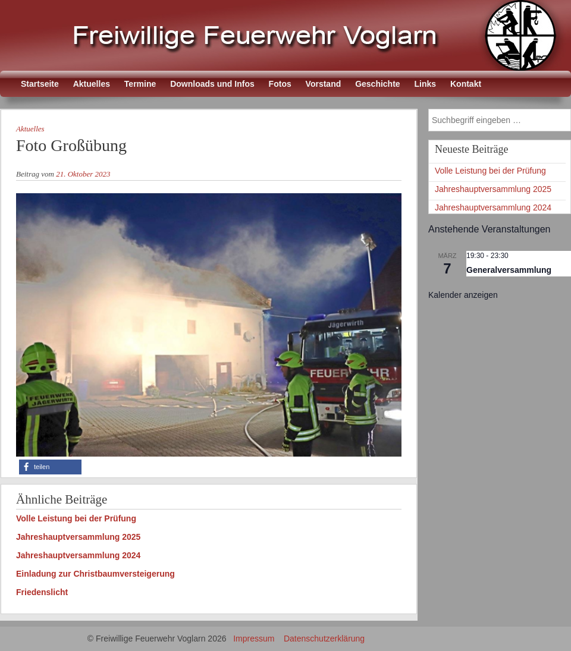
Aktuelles (91, 84)
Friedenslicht (42, 592)
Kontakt (465, 84)
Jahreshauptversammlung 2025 (78, 537)
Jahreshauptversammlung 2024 (78, 555)
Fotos (280, 84)
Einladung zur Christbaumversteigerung (95, 573)
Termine (140, 84)
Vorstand (323, 84)
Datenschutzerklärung (324, 638)
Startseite (40, 84)
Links (426, 84)
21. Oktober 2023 (83, 173)
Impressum (253, 638)
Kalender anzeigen (463, 295)
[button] (50, 467)
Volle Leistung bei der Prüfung (76, 518)
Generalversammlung (508, 270)
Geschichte (377, 84)
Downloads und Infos (212, 84)
